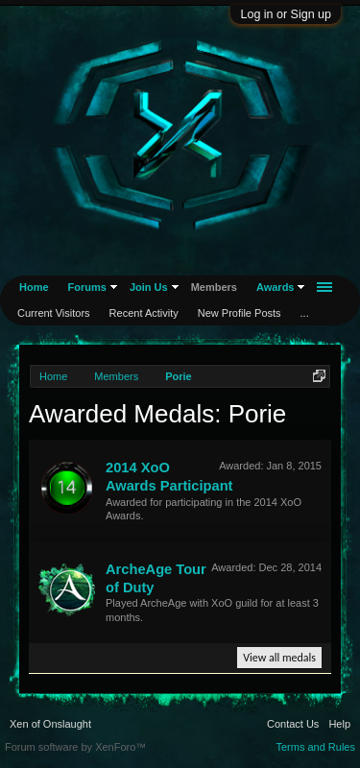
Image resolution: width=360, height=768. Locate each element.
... (304, 313)
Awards (275, 287)
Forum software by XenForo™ (75, 747)
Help (339, 724)
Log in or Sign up (285, 14)
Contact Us (293, 724)
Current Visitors (53, 313)
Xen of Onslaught (50, 724)
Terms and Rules (315, 747)
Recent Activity (144, 313)
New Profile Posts (239, 313)
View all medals (279, 657)
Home (34, 287)
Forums (87, 287)
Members (214, 287)
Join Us (149, 287)
